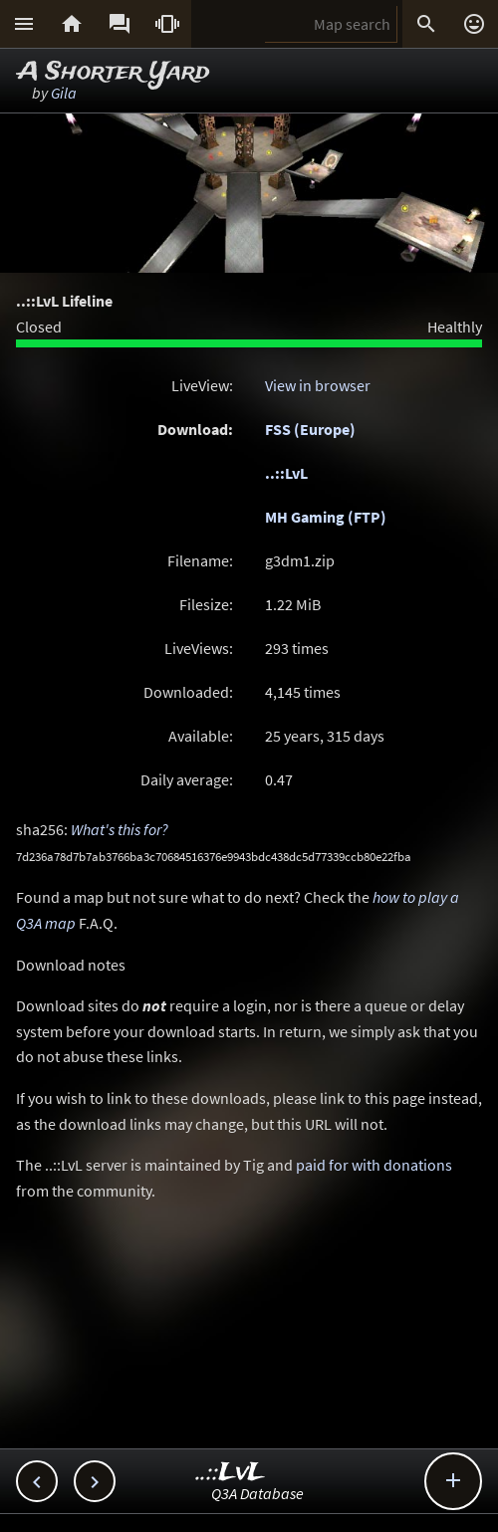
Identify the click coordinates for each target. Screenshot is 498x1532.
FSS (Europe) (310, 429)
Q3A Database (257, 1493)
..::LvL (286, 473)
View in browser (318, 385)
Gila (64, 93)
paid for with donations (374, 1165)
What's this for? (119, 829)
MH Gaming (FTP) (325, 517)
